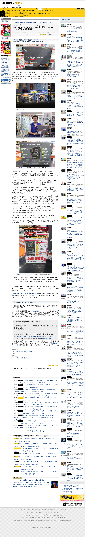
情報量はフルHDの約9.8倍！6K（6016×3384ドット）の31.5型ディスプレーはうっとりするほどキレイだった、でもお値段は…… (75, 39)
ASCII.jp (7, 3)
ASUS (35, 12)
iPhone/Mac (26, 8)
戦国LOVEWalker (67, 520)
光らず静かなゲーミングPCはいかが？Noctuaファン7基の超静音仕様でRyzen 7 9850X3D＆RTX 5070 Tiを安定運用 (75, 311)
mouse (12, 12)
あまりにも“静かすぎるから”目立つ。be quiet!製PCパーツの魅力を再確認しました (75, 435)
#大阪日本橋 (33, 336)
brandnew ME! (26, 16)
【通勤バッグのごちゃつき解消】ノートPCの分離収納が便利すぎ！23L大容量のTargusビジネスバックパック (75, 51)
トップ (2, 8)
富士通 (7, 12)
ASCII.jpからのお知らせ (66, 483)
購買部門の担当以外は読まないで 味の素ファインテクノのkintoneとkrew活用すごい (76, 124)
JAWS (7, 15)
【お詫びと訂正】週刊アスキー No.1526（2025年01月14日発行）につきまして (72, 492)
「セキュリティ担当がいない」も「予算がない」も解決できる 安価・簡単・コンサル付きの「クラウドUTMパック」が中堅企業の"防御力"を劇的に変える (75, 64)
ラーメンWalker (17, 520)
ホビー (36, 8)
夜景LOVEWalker (46, 520)
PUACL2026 (51, 10)
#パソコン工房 (24, 336)
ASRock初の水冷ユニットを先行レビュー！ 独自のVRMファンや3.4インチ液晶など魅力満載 (75, 373)
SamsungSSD (25, 13)
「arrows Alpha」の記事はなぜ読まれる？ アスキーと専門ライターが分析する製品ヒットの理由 (75, 114)
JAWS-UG (32, 512)
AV (43, 8)
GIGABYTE (21, 13)
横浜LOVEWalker (31, 520)
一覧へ (82, 482)
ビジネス (11, 8)
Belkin (49, 13)
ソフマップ (21, 16)
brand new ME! (50, 514)
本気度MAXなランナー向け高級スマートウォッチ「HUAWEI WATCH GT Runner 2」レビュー (75, 396)
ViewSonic (44, 13)
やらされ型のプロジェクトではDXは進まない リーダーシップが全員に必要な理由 (75, 30)
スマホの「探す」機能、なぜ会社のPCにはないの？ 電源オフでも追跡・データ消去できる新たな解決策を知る (75, 106)
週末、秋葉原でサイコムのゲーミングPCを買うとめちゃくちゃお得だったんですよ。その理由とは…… (75, 469)
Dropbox (30, 15)
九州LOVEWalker (53, 520)
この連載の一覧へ (35, 431)
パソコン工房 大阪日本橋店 (20, 358)
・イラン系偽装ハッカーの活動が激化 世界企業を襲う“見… (5, 66)
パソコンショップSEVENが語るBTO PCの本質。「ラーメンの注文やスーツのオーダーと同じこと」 (75, 446)
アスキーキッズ (3, 10)
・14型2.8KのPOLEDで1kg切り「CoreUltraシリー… (5, 62)
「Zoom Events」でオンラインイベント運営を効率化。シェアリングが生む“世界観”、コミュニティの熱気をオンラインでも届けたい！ (75, 200)
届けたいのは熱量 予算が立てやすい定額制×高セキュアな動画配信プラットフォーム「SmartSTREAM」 (75, 246)
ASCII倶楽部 (80, 9)
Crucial (35, 13)
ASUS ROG (16, 13)
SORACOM (38, 515)
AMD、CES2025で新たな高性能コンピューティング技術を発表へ (37, 453)
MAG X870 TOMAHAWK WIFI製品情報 (22, 352)
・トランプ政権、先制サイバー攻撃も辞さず (5, 74)
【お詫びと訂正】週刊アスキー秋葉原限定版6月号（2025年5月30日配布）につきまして (72, 489)
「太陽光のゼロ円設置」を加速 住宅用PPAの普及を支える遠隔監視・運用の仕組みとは (75, 189)
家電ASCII (14, 10)
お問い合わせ (51, 524)
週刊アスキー (25, 10)
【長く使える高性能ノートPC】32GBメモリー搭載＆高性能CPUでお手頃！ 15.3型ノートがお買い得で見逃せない (75, 222)
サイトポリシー (28, 524)
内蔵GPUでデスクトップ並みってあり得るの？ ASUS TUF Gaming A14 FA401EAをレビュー (75, 97)
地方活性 (46, 10)
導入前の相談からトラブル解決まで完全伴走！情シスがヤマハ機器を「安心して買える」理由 (75, 425)
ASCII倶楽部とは (7, 77)
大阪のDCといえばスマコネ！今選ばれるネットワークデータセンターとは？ (75, 458)
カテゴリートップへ (54, 365)
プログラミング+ (38, 10)
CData (35, 15)
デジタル (20, 8)
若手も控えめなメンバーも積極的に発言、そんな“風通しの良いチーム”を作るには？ (75, 406)
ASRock (30, 13)
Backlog (39, 15)
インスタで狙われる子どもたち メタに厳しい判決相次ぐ (29, 480)
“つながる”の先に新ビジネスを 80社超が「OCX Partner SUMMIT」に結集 (75, 301)
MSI (30, 12)
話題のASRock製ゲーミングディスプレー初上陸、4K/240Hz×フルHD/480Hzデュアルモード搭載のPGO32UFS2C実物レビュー (75, 268)
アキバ (46, 8)
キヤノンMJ (12, 16)
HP (39, 12)
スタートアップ (56, 509)
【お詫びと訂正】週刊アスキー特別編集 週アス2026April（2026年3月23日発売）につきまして (72, 486)
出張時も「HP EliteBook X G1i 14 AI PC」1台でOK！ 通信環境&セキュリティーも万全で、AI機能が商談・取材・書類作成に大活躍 (75, 165)
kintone (16, 15)
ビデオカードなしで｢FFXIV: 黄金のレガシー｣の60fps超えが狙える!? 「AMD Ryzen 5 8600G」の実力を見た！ (75, 478)
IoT (7, 8)
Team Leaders (43, 517)
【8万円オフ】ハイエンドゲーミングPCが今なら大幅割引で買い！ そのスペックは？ (75, 212)
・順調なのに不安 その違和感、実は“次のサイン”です (5, 70)
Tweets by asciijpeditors (65, 19)
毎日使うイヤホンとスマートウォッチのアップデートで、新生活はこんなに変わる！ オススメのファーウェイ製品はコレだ (75, 279)
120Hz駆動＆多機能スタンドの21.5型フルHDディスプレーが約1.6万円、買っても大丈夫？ (75, 133)
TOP (18, 509)
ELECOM (7, 13)
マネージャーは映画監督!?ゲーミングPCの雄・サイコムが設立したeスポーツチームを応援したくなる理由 (75, 354)
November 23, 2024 (46, 338)
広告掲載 (57, 524)
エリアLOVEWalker (23, 520)
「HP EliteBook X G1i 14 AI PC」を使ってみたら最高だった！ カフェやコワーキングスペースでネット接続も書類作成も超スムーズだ (75, 153)
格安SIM (8, 10)
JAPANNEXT (16, 16)
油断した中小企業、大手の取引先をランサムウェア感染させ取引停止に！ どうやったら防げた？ (75, 331)
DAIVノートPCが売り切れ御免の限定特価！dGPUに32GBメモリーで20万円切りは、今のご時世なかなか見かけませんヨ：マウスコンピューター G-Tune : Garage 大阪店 (36, 417)
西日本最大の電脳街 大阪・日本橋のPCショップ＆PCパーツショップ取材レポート (32, 22)
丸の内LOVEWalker (60, 520)
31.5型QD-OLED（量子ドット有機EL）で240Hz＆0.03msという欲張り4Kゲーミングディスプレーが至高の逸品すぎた (75, 364)
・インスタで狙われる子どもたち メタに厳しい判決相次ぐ (5, 58)
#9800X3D (16, 336)
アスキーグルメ (19, 10)
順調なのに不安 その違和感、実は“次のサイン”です (28, 486)
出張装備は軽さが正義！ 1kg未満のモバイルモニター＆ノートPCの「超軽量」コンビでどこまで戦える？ (75, 414)
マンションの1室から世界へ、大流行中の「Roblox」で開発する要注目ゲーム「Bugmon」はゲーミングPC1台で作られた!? (75, 86)
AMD (12, 13)
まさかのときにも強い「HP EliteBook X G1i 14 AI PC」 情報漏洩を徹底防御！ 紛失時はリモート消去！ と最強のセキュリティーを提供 (75, 177)
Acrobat (11, 15)
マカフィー (7, 16)
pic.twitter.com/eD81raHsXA (45, 336)
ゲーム (61, 509)
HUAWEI (39, 13)
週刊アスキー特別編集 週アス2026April (6, 22)
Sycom (21, 12)
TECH (16, 8)
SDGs (43, 10)
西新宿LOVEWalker (38, 520)
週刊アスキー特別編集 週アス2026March (6, 39)
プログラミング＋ (50, 517)
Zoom (54, 15)
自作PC (18, 3)
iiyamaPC (16, 12)
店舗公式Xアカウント (39, 311)
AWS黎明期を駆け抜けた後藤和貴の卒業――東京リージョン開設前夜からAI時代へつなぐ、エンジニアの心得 (75, 384)
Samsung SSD (25, 515)
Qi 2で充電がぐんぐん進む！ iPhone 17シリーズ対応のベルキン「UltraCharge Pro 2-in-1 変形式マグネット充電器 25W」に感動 (75, 141)
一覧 (37, 34)
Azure (21, 15)
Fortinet (44, 15)
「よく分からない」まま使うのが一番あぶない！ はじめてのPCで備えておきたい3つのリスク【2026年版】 (75, 319)
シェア (27, 34)
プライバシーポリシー (37, 524)
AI (5, 8)
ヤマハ (49, 15)
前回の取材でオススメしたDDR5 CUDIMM (25, 293)
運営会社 (45, 524)
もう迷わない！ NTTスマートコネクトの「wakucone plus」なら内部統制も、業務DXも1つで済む (75, 343)
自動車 (32, 8)
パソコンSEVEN (26, 12)
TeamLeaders (31, 10)
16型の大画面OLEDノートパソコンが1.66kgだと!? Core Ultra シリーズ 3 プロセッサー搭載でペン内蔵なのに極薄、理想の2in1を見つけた (75, 258)
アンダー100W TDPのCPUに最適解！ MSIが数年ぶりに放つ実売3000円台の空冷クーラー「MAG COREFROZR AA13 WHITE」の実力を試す (75, 234)
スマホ (50, 8)
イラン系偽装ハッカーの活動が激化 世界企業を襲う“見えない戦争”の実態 (34, 484)
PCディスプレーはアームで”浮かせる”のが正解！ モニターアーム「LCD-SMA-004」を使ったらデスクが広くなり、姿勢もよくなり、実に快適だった (75, 289)
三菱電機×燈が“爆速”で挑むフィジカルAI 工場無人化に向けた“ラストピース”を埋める (75, 75)
